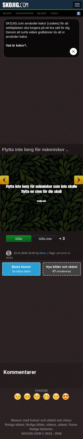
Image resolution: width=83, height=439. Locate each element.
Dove (42, 252)
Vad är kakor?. (16, 45)
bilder (41, 13)
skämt (7, 13)
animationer (24, 13)
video (54, 13)
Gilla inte (45, 239)
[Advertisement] (41, 102)
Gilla (18, 239)
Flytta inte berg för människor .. (35, 149)
